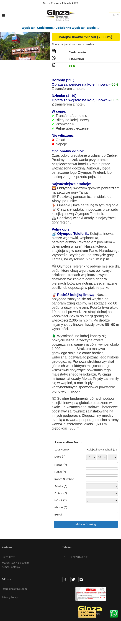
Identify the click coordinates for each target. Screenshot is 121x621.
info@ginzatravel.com (14, 588)
